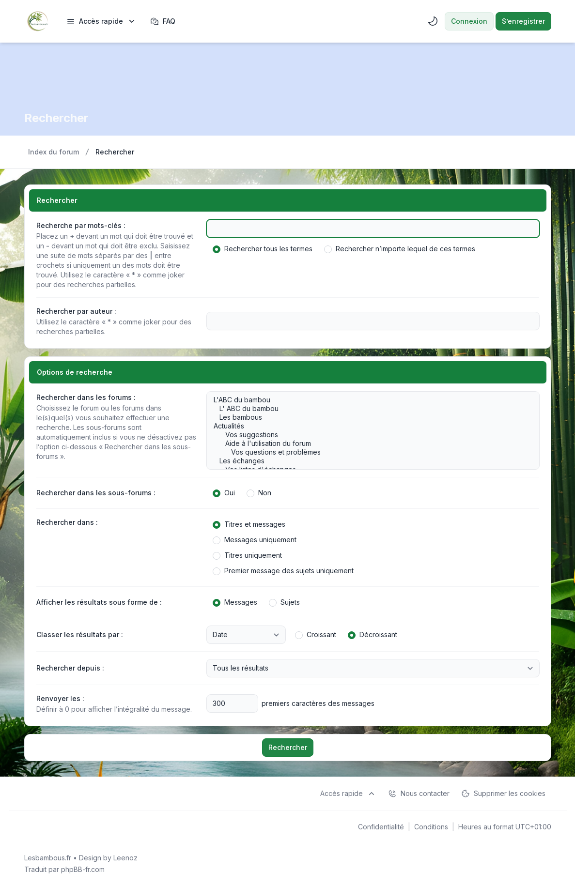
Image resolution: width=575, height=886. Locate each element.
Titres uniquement (247, 555)
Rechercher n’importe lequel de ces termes (399, 248)
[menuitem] (101, 21)
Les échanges (368, 461)
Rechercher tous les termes (262, 248)
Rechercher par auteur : (76, 311)
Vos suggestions (368, 434)
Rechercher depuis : (70, 668)
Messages (235, 602)
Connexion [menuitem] (469, 21)
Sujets (284, 602)
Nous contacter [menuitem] (419, 793)
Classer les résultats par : (79, 634)
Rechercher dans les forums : (86, 397)
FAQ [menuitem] (162, 21)
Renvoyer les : (60, 698)
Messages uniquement (254, 539)
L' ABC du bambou (368, 408)
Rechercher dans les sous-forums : (95, 493)
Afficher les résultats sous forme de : (99, 602)
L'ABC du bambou (368, 400)
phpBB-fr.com (83, 869)
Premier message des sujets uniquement (283, 570)
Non (259, 493)
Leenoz (125, 858)
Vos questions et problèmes (368, 452)
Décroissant (372, 634)
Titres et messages (249, 524)
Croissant (315, 634)
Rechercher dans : (67, 522)
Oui (224, 493)
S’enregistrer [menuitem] (523, 21)
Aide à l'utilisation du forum (368, 443)
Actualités (368, 426)
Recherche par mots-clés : (80, 225)
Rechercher (287, 747)
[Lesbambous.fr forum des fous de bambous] (37, 21)
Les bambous (368, 417)
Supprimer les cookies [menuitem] (503, 793)
